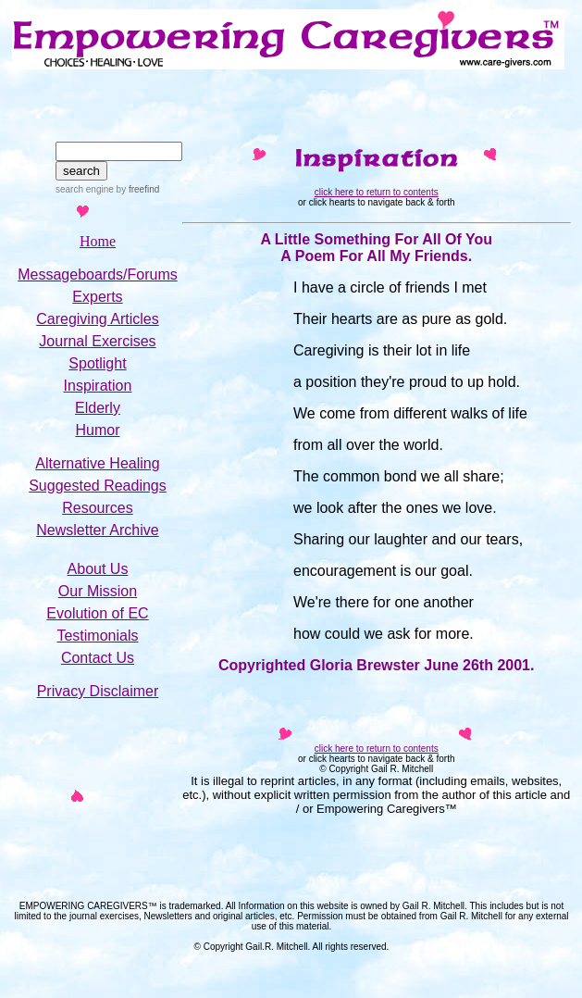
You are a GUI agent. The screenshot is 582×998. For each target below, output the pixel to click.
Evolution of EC (97, 613)
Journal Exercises (97, 341)
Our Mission (97, 591)
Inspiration (98, 385)
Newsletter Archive (97, 530)
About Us (98, 569)
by (136, 189)
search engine (85, 189)
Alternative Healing (97, 463)
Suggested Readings (98, 485)
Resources (97, 508)
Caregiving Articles (97, 319)
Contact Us (97, 658)
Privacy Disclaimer (98, 691)
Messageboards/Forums (98, 274)
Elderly (97, 408)
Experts (97, 297)
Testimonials (97, 635)
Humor (97, 430)
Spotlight (97, 363)
